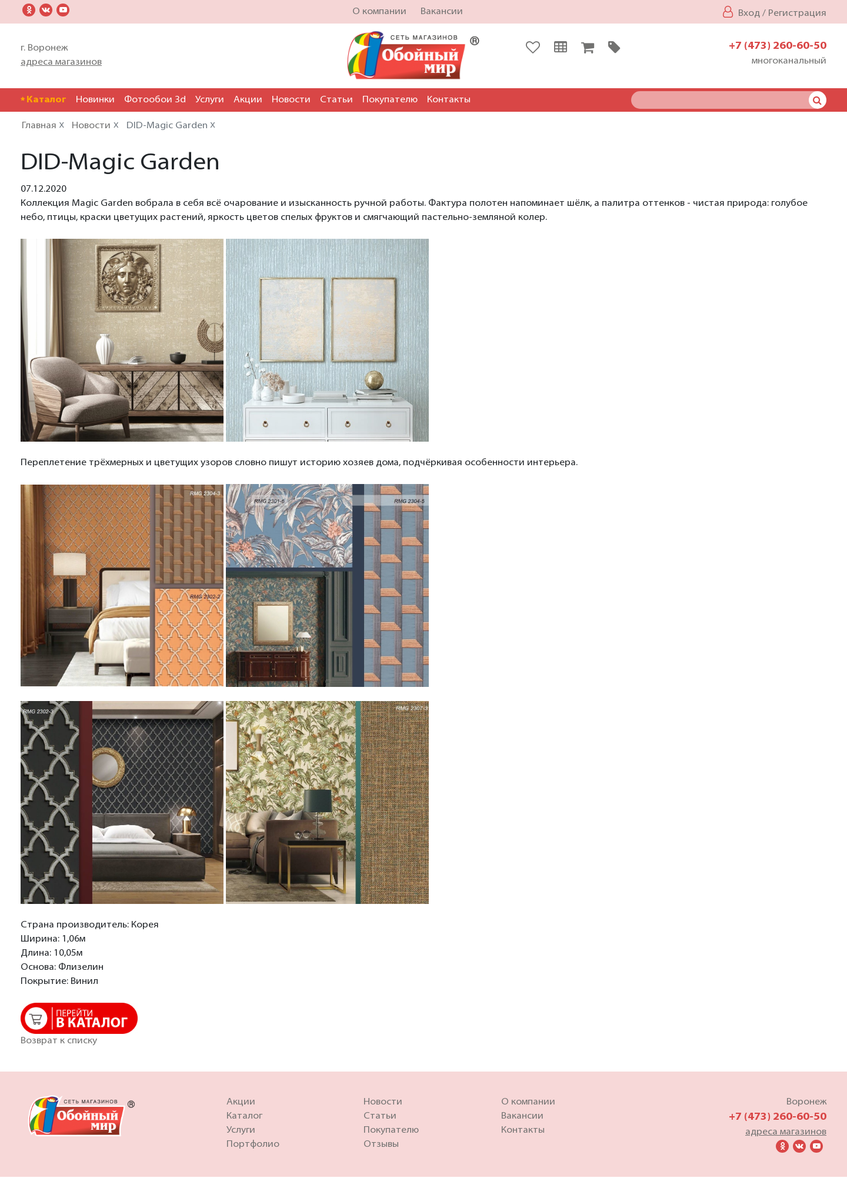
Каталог (43, 100)
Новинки (95, 100)
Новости (291, 100)
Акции (248, 100)
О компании (379, 11)
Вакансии (442, 11)
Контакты (449, 100)
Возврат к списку (59, 1042)
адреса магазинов (61, 62)
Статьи (336, 100)
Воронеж (806, 1103)
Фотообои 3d (155, 100)
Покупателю (390, 100)
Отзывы (381, 1145)
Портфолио (252, 1145)
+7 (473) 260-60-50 (777, 46)
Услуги (209, 100)
